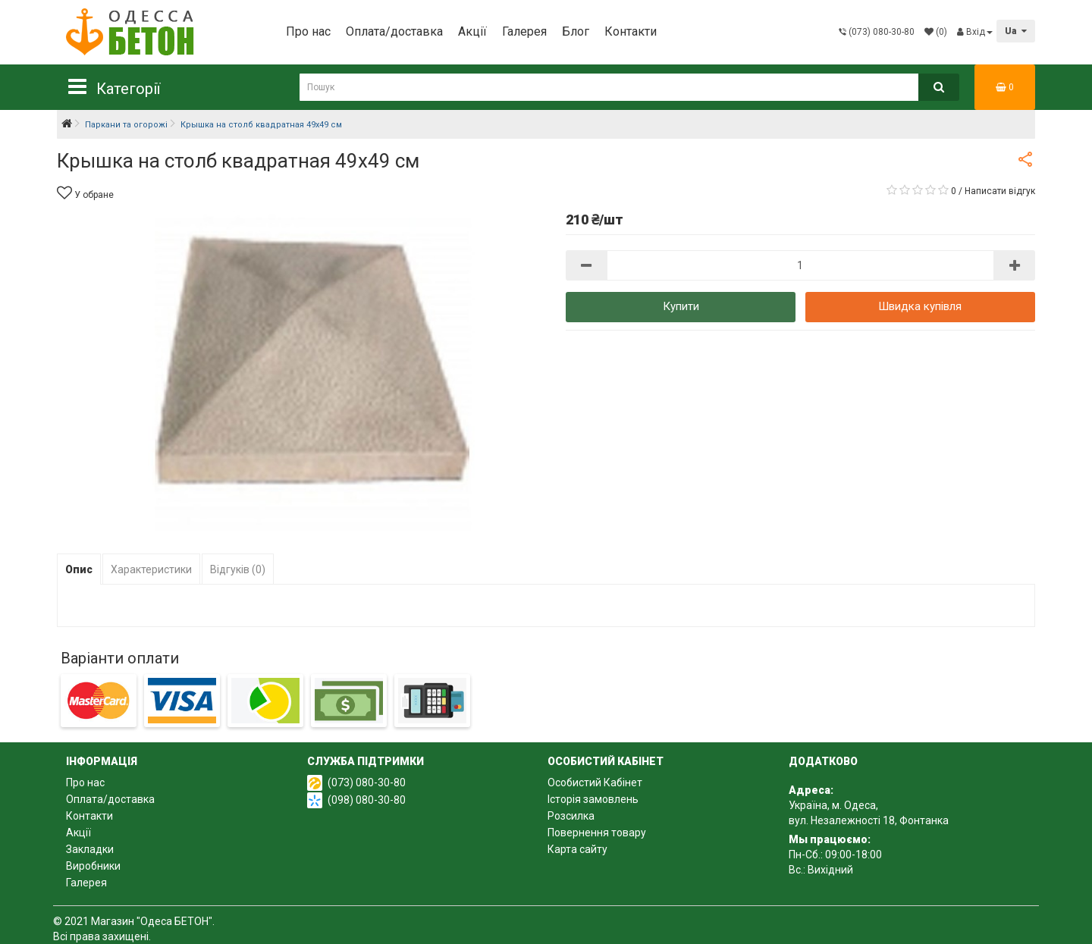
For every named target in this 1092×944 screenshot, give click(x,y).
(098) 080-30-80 (367, 800)
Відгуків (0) (237, 569)
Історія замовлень (593, 799)
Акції (472, 31)
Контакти (630, 31)
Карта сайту (577, 849)
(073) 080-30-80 (367, 782)
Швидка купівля (920, 306)
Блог (575, 31)
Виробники (93, 866)
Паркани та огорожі (126, 125)
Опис (79, 569)
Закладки (90, 849)
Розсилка (571, 816)
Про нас (308, 31)
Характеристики (151, 569)
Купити (681, 306)
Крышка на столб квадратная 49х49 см (261, 125)
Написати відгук (1000, 191)
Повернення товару (597, 832)
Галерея (524, 31)
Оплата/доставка (394, 31)
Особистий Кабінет (595, 782)
